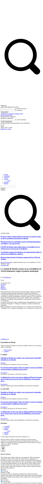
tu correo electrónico (20, 119)
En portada (3, 384)
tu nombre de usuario (21, 108)
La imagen (3, 372)
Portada (3, 363)
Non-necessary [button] (5, 480)
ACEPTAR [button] (15, 444)
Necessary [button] (3, 469)
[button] (21, 232)
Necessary (5, 471)
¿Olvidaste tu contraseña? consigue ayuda (12, 113)
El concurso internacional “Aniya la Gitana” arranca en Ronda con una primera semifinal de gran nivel (21, 368)
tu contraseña (18, 110)
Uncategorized (7, 262)
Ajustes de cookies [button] (6, 444)
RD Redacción (7, 277)
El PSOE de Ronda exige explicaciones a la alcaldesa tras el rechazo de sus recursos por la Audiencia (20, 248)
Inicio (2, 262)
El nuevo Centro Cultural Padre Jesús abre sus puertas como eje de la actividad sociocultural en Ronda (21, 237)
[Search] (3, 190)
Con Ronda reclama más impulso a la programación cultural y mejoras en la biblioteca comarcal (21, 253)
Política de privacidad (6, 115)
